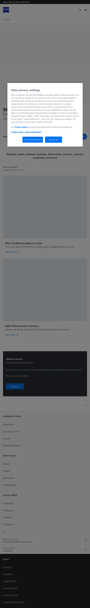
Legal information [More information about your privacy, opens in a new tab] (33, 132)
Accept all (53, 139)
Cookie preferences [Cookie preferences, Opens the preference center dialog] (33, 139)
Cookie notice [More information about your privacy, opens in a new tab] (17, 132)
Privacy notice (21, 127)
